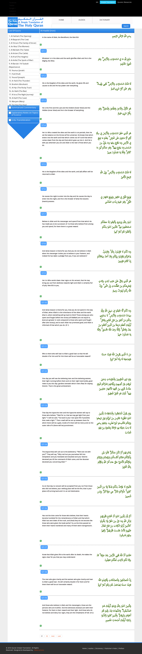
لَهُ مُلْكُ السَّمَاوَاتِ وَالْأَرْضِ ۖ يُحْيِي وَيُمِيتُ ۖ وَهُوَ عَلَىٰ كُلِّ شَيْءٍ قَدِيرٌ (113, 86)
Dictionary (105, 20)
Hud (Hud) (16, 74)
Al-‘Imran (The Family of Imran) (23, 43)
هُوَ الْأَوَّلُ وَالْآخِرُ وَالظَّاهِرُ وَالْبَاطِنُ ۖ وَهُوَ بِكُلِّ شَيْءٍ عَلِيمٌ (114, 111)
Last (59, 636)
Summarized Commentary (22, 107)
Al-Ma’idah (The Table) (20, 50)
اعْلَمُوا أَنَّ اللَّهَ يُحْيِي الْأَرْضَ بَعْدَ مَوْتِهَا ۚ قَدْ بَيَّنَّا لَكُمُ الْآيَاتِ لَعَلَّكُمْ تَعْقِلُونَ (114, 558)
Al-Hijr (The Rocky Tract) (22, 87)
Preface (121, 648)
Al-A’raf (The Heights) (19, 57)
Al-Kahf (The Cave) (19, 98)
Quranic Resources (124, 2)
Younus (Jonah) (18, 70)
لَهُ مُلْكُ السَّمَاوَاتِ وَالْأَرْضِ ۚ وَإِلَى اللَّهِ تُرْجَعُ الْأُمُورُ (115, 175)
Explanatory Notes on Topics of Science (23, 114)
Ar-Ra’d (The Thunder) (21, 81)
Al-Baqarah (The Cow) (20, 39)
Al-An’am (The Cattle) (19, 53)
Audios (82, 20)
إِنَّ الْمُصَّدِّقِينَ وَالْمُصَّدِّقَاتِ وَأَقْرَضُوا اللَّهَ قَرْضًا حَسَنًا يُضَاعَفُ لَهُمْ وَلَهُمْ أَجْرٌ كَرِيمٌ (114, 583)
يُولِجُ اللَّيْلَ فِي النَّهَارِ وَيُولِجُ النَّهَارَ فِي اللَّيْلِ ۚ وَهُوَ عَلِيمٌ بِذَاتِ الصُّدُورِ (116, 200)
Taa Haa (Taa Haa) (19, 105)
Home (61, 20)
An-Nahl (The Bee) (19, 91)
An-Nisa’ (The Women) (20, 46)
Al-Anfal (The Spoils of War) (22, 60)
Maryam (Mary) (18, 101)
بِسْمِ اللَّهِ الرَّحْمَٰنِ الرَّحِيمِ (121, 36)
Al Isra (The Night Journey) (22, 94)
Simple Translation (108, 2)
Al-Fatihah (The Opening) (21, 36)
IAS (97, 2)
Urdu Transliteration (19, 120)
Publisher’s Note (111, 648)
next (52, 636)
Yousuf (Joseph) (18, 77)
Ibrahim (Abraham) (20, 84)
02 (47, 636)
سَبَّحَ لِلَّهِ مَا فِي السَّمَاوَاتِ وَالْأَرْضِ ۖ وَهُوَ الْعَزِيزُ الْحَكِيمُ (114, 62)
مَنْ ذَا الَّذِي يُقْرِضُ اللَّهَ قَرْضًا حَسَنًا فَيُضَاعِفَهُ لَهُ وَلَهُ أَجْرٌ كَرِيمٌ (116, 357)
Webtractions (39, 650)
